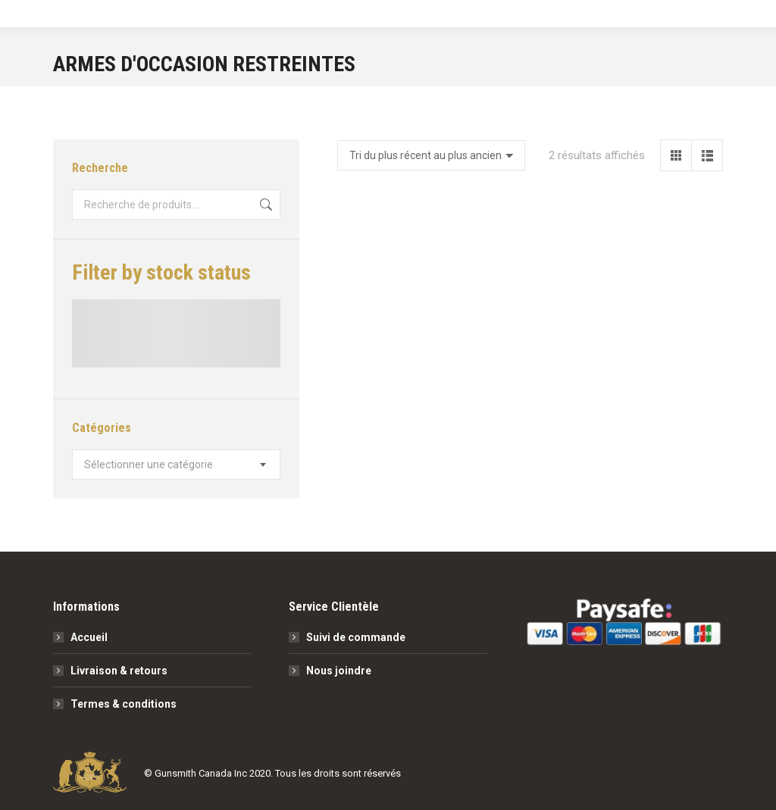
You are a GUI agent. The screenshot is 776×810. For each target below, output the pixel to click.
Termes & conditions (123, 704)
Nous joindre (338, 671)
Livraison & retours (118, 671)
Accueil (89, 637)
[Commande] (431, 155)
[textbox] (148, 464)
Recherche (264, 204)
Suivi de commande (355, 637)
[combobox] (176, 464)
